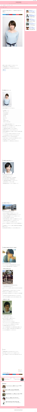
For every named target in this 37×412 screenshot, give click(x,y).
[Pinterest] (10, 14)
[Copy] (20, 14)
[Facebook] (7, 14)
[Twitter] (4, 14)
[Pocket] (17, 14)
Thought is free (21, 410)
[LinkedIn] (14, 14)
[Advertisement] (12, 52)
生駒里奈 (20, 369)
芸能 (21, 369)
